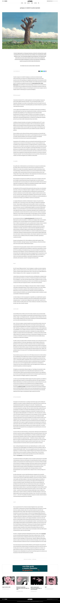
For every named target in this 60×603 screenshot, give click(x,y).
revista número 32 (29, 218)
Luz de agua (43, 533)
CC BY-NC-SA (41, 601)
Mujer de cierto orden (6, 587)
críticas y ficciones (27, 559)
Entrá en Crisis (55, 599)
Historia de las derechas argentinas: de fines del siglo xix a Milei (22, 588)
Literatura (34, 559)
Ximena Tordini (20, 591)
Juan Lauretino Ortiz (36, 83)
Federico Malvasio (25, 65)
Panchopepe (37, 65)
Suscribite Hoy (49, 599)
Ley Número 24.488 (21, 386)
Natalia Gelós (34, 591)
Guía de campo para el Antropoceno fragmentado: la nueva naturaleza (36, 588)
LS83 (46, 587)
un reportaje (19, 455)
